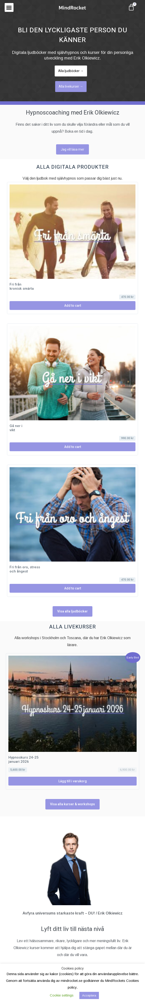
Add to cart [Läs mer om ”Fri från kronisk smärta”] (72, 305)
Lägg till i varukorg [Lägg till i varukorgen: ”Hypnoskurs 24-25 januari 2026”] (72, 781)
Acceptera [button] (89, 995)
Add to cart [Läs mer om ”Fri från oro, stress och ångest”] (72, 588)
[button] (9, 7)
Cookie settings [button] (62, 995)
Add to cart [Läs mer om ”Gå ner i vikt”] (72, 447)
